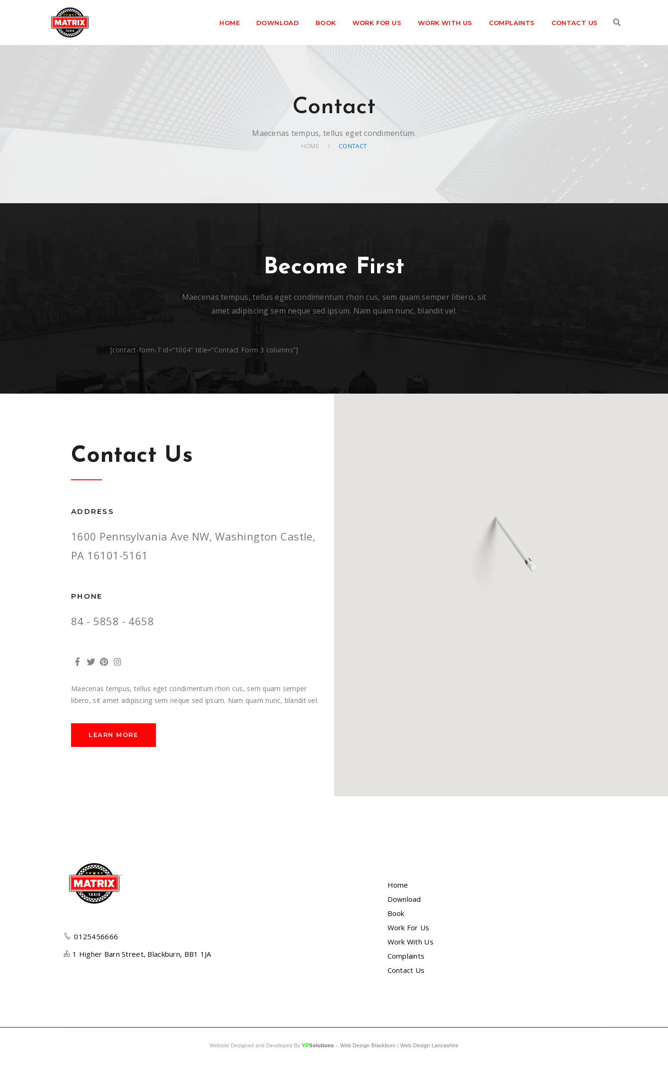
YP (318, 1045)
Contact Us (406, 970)
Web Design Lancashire (429, 1045)
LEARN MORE (113, 734)
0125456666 (96, 936)
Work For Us (409, 927)
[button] (501, 555)
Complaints (406, 956)
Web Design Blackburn (368, 1045)
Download (404, 899)
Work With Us (410, 941)
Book (396, 913)
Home (310, 146)
